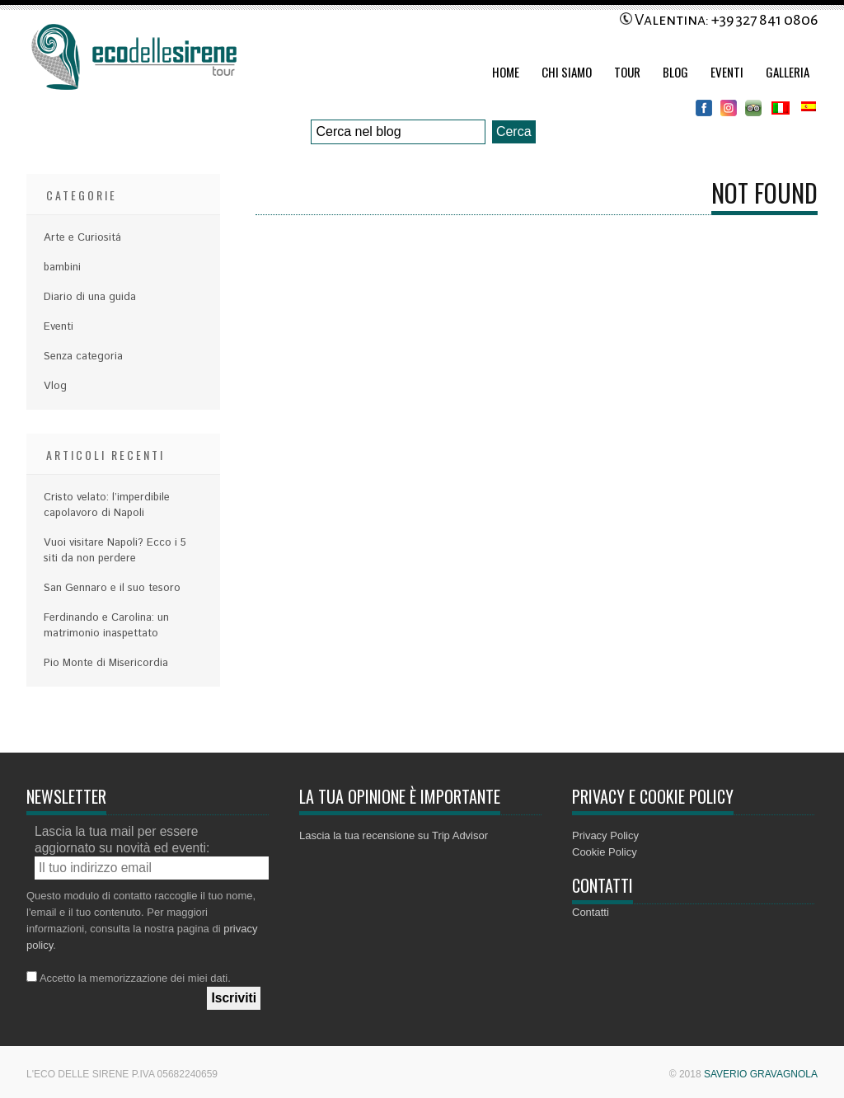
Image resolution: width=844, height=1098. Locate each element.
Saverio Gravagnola (761, 1074)
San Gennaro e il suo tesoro (112, 588)
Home (505, 72)
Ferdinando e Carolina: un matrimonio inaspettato (106, 625)
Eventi (726, 72)
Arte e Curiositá (82, 238)
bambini (62, 267)
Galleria (787, 72)
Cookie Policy (604, 852)
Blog (675, 72)
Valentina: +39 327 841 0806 (719, 20)
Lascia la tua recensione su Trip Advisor (393, 835)
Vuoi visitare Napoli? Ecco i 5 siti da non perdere (115, 550)
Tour (627, 72)
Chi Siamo (567, 72)
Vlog (55, 386)
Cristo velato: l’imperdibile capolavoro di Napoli (107, 505)
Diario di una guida (90, 297)
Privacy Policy (605, 835)
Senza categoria (83, 356)
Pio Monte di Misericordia (106, 663)
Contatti (590, 912)
